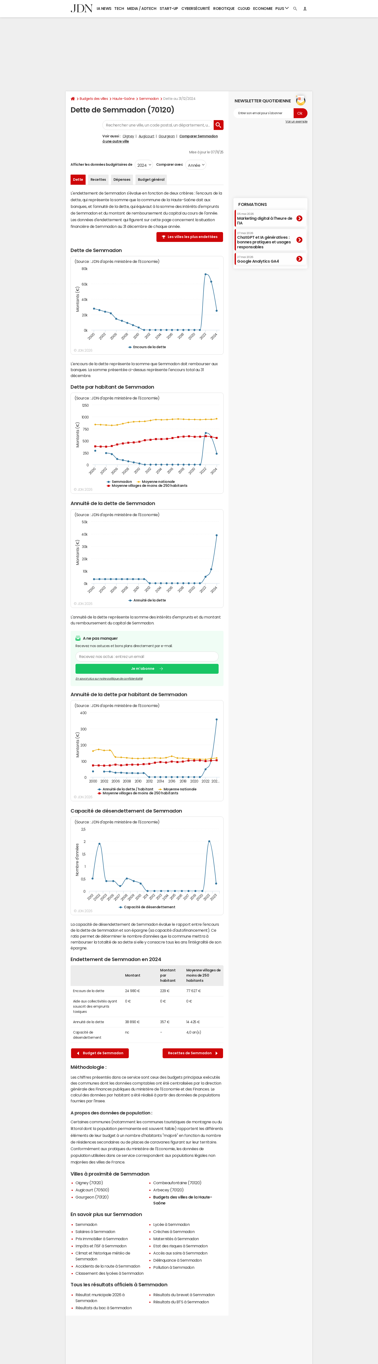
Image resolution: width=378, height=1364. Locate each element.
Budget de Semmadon (100, 1053)
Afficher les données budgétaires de (101, 164)
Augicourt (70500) (92, 1190)
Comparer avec (169, 164)
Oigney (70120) (89, 1183)
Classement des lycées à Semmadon (110, 1273)
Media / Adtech (141, 8)
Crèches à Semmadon (173, 1232)
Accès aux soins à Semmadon (180, 1253)
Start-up (169, 8)
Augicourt (146, 136)
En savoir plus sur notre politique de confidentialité (109, 678)
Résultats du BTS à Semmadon (181, 1302)
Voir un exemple (296, 121)
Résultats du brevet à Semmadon (184, 1295)
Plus (282, 8)
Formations (252, 204)
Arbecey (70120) (168, 1190)
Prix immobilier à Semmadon (102, 1239)
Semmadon (149, 98)
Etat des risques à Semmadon (180, 1246)
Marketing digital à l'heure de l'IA (264, 219)
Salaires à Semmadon (95, 1232)
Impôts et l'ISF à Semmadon (101, 1246)
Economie (262, 8)
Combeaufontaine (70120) (177, 1183)
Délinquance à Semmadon (177, 1260)
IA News (104, 8)
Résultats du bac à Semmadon (104, 1308)
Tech (119, 8)
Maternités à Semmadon (176, 1239)
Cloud (244, 8)
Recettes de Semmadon (193, 1053)
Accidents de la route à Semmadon (108, 1266)
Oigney (128, 136)
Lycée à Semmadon (171, 1224)
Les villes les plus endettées (193, 236)
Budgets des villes (94, 98)
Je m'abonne (142, 668)
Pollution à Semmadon (173, 1267)
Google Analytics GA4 (258, 259)
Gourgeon (167, 136)
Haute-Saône (123, 98)
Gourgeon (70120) (92, 1197)
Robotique (224, 8)
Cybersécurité (195, 8)
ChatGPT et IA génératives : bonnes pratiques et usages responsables (264, 240)
